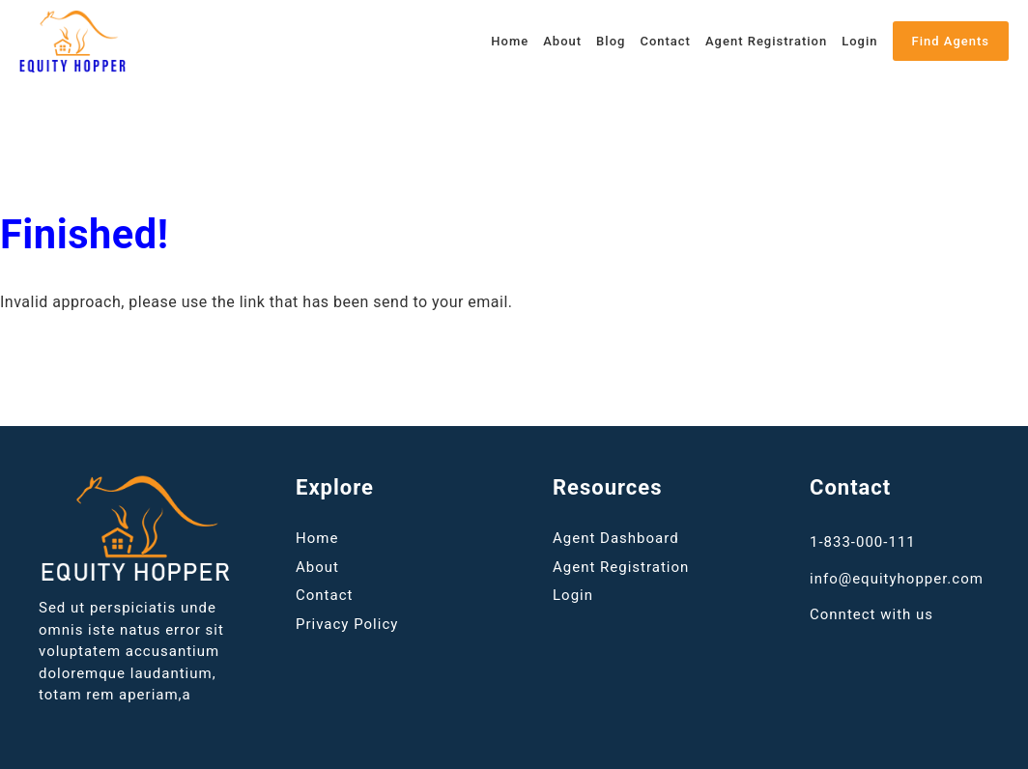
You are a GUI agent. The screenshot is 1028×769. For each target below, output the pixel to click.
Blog (610, 41)
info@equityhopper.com (897, 578)
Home (509, 41)
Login (859, 41)
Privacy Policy (347, 624)
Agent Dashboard (616, 538)
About (562, 41)
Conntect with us (871, 614)
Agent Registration (766, 41)
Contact (665, 41)
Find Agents (950, 41)
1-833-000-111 (863, 542)
